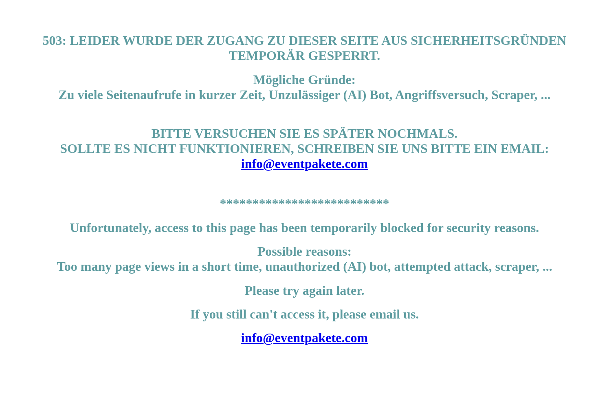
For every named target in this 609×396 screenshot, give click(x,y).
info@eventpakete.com (304, 163)
